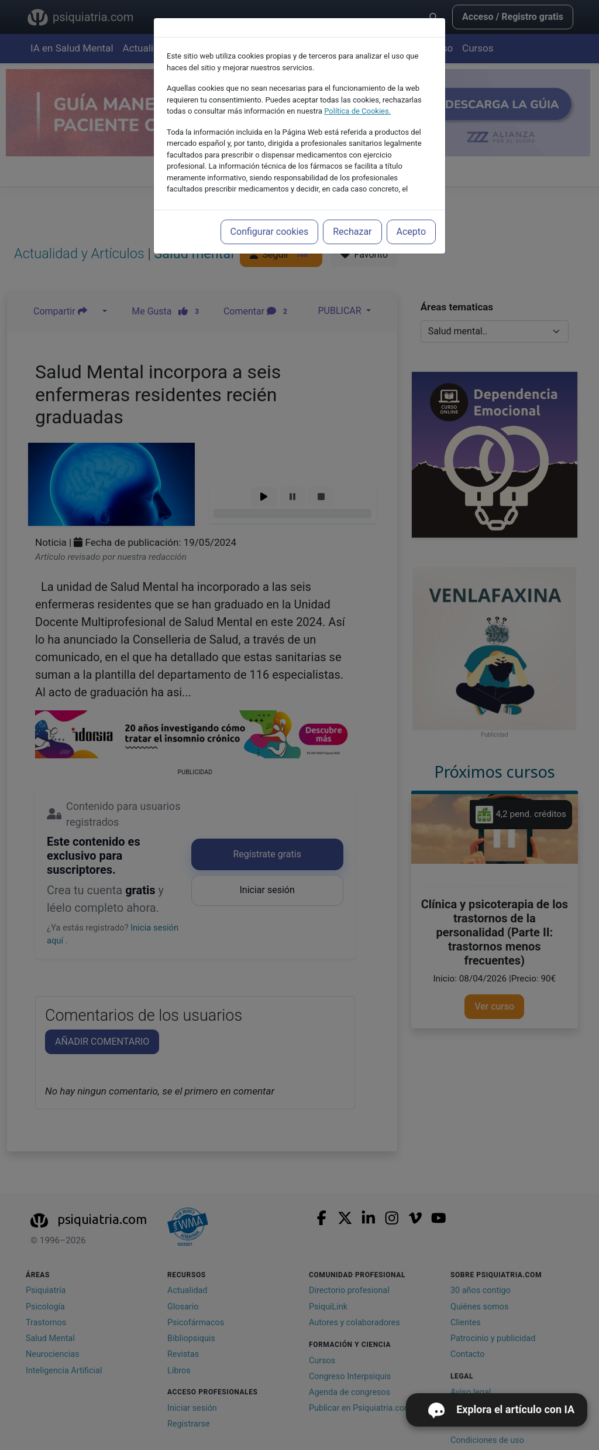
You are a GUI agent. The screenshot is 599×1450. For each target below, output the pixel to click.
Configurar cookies (269, 231)
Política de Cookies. (357, 111)
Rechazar (352, 231)
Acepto (411, 231)
